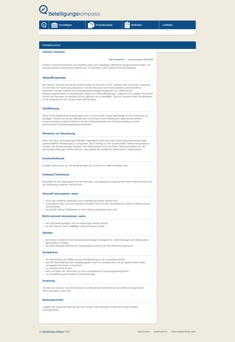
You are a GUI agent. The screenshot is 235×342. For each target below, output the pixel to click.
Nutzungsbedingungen (183, 331)
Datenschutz (160, 331)
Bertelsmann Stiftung (53, 331)
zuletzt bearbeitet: (135, 60)
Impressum (143, 331)
